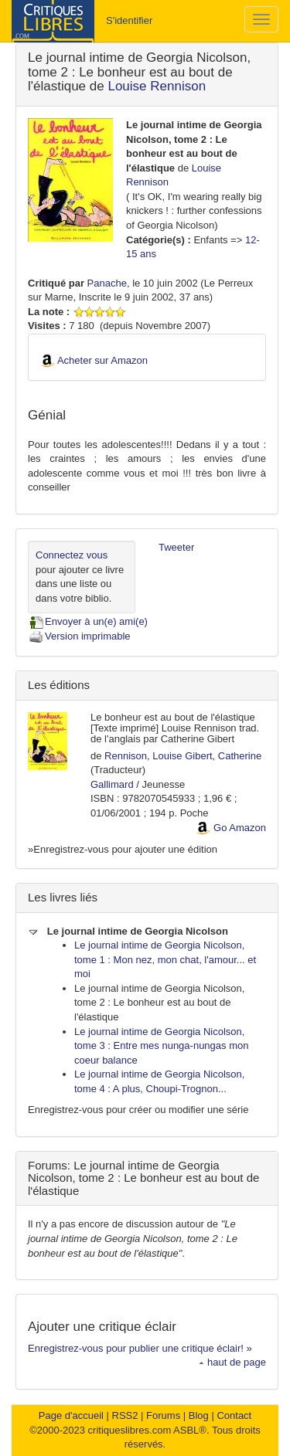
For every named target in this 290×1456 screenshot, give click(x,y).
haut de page (232, 1362)
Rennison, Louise (143, 756)
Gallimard (112, 784)
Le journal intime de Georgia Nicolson (128, 931)
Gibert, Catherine (223, 756)
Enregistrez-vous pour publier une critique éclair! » (140, 1348)
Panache (107, 283)
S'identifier (129, 20)
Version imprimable (79, 636)
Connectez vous (71, 555)
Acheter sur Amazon (102, 360)
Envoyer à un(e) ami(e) (88, 621)
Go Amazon (239, 827)
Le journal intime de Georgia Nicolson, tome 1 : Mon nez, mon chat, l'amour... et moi (165, 959)
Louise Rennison (156, 86)
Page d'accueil (71, 1415)
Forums (163, 1415)
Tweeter (176, 547)
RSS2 (125, 1415)
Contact (234, 1415)
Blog (199, 1415)
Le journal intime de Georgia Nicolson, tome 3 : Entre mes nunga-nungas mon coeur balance (161, 1046)
